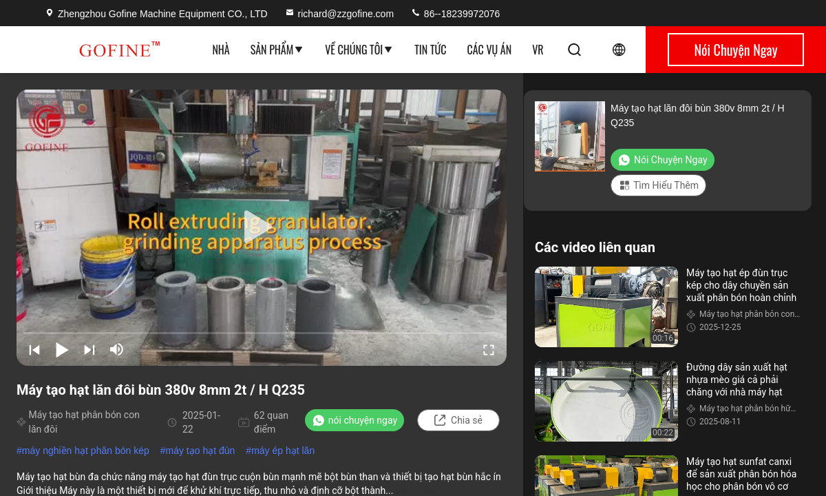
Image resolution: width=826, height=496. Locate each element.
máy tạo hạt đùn (200, 450)
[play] (261, 227)
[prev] (34, 349)
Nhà (220, 49)
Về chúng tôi (359, 49)
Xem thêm (418, 490)
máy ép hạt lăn (283, 450)
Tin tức (430, 49)
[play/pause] (62, 349)
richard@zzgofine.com (339, 13)
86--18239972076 (455, 13)
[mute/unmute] (117, 349)
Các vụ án (489, 49)
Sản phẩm (278, 49)
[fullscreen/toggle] (488, 349)
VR (537, 49)
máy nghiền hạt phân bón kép (85, 450)
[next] (89, 349)
